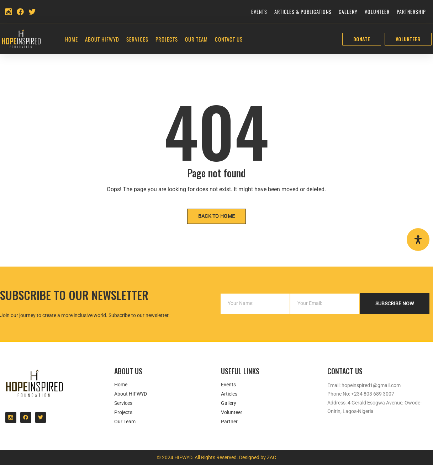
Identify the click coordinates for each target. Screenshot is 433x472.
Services (137, 39)
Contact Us (229, 39)
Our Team (196, 39)
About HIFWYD (102, 39)
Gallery (348, 11)
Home (71, 39)
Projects (166, 39)
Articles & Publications (303, 11)
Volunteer (377, 11)
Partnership (411, 11)
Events (259, 11)
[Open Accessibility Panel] (418, 239)
